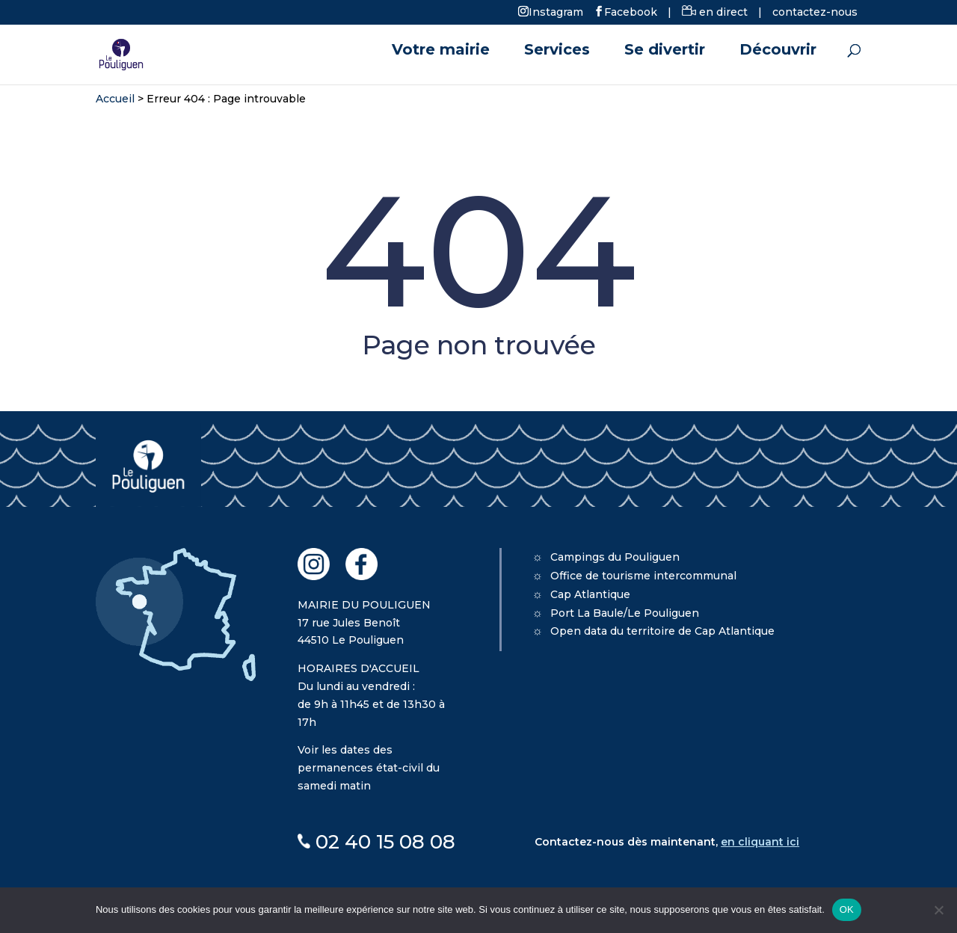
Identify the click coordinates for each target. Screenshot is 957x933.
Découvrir (777, 51)
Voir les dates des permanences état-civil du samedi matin (369, 767)
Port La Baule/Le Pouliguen (624, 613)
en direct (715, 12)
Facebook (630, 11)
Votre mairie (441, 51)
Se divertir (664, 51)
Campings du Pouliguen (615, 557)
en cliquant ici (760, 842)
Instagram (556, 11)
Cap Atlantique (590, 594)
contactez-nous (815, 12)
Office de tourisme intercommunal (643, 575)
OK (847, 909)
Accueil (115, 98)
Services (557, 51)
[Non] (938, 909)
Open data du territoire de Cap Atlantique (662, 631)
